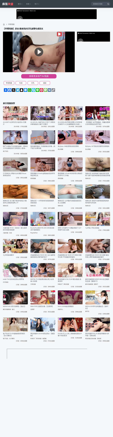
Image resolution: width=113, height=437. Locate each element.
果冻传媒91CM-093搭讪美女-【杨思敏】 (42, 334)
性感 (20, 83)
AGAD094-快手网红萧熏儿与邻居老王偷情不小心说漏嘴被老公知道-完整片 (70, 123)
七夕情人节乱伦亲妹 (92, 228)
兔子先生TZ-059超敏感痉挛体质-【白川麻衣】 (14, 334)
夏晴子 (96, 284)
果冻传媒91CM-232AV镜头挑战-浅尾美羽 (69, 280)
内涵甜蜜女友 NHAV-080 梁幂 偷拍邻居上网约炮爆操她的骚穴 (97, 256)
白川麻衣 (12, 338)
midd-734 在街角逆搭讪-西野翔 (13, 279)
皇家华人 (60, 309)
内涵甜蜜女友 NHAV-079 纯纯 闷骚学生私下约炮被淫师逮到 (69, 256)
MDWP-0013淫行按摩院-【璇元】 (14, 306)
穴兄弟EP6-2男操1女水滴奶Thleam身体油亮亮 (14, 174)
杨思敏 (44, 338)
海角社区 (88, 178)
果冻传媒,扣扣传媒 (90, 338)
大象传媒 (5, 233)
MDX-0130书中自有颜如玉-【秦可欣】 (96, 307)
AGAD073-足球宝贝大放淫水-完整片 (14, 123)
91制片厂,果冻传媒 (63, 284)
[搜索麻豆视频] (100, 4)
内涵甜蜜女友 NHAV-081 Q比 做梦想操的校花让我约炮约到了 (42, 256)
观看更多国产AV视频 (39, 76)
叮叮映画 (5, 282)
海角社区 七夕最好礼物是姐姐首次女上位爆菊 (69, 202)
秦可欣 (87, 311)
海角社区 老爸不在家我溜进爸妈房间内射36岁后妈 (97, 202)
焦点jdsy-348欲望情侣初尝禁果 (68, 146)
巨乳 (32, 83)
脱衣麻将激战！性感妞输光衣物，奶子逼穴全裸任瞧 (42, 147)
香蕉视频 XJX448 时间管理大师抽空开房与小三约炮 (70, 174)
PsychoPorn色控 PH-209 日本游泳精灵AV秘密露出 (42, 229)
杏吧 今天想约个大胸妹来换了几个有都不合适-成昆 (69, 229)
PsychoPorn (34, 233)
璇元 (13, 309)
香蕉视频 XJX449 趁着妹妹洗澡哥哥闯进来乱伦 (42, 174)
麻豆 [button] (20, 4)
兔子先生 (5, 151)
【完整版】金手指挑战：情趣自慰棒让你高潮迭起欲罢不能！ (97, 123)
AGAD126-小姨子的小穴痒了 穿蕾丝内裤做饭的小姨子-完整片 (42, 123)
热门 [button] (37, 4)
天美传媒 (33, 284)
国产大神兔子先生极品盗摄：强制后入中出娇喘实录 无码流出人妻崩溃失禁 (15, 147)
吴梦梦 (32, 309)
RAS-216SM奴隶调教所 (66, 306)
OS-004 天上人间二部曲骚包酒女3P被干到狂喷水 (70, 334)
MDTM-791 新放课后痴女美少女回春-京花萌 (42, 280)
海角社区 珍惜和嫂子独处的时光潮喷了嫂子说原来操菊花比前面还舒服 (97, 174)
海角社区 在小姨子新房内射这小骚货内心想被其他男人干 (15, 202)
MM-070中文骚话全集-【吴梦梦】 (42, 306)
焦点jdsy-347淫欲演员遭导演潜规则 (97, 146)
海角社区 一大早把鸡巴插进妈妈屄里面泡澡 (42, 202)
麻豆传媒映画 (89, 284)
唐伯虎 (99, 338)
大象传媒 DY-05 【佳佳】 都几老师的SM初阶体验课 (15, 229)
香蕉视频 (33, 178)
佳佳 (10, 233)
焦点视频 (60, 149)
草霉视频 (11, 24)
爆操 (44, 83)
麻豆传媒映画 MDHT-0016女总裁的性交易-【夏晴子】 (97, 280)
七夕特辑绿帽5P (8, 255)
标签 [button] (28, 4)
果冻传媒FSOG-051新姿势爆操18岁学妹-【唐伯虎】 (97, 334)
